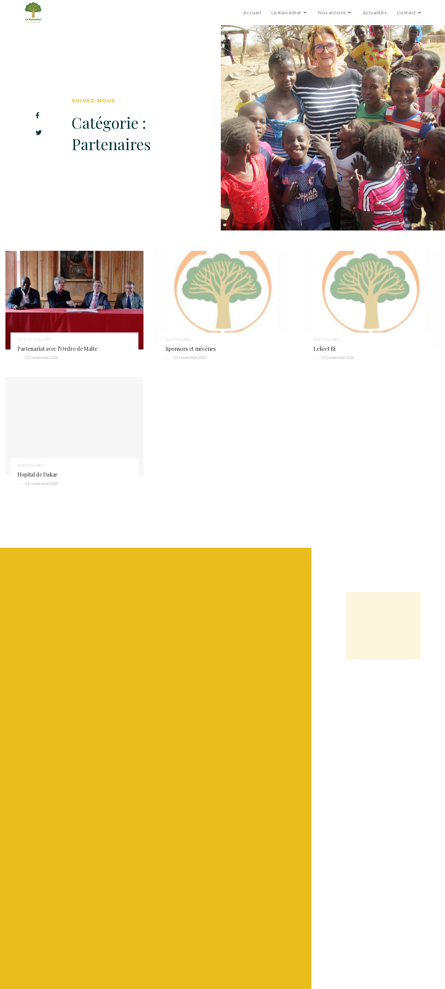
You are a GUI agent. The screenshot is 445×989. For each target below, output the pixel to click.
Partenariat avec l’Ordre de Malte (57, 348)
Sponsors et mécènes (191, 348)
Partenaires (178, 340)
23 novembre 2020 (41, 357)
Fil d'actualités (34, 340)
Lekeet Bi (324, 348)
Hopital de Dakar (37, 474)
